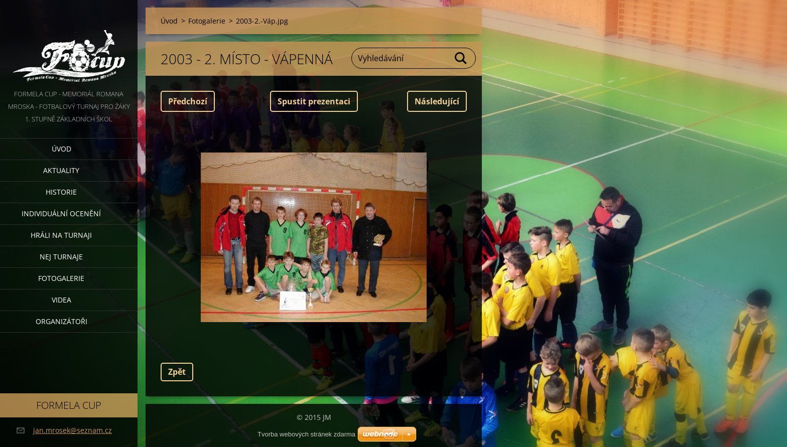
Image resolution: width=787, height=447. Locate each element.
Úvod (61, 149)
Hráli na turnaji (61, 235)
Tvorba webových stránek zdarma (306, 434)
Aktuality (61, 170)
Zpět (177, 371)
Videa (61, 300)
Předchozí (187, 101)
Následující (437, 101)
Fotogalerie (61, 278)
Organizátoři (61, 321)
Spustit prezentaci (314, 101)
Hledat (461, 58)
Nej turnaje (61, 256)
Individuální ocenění (61, 213)
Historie (61, 192)
